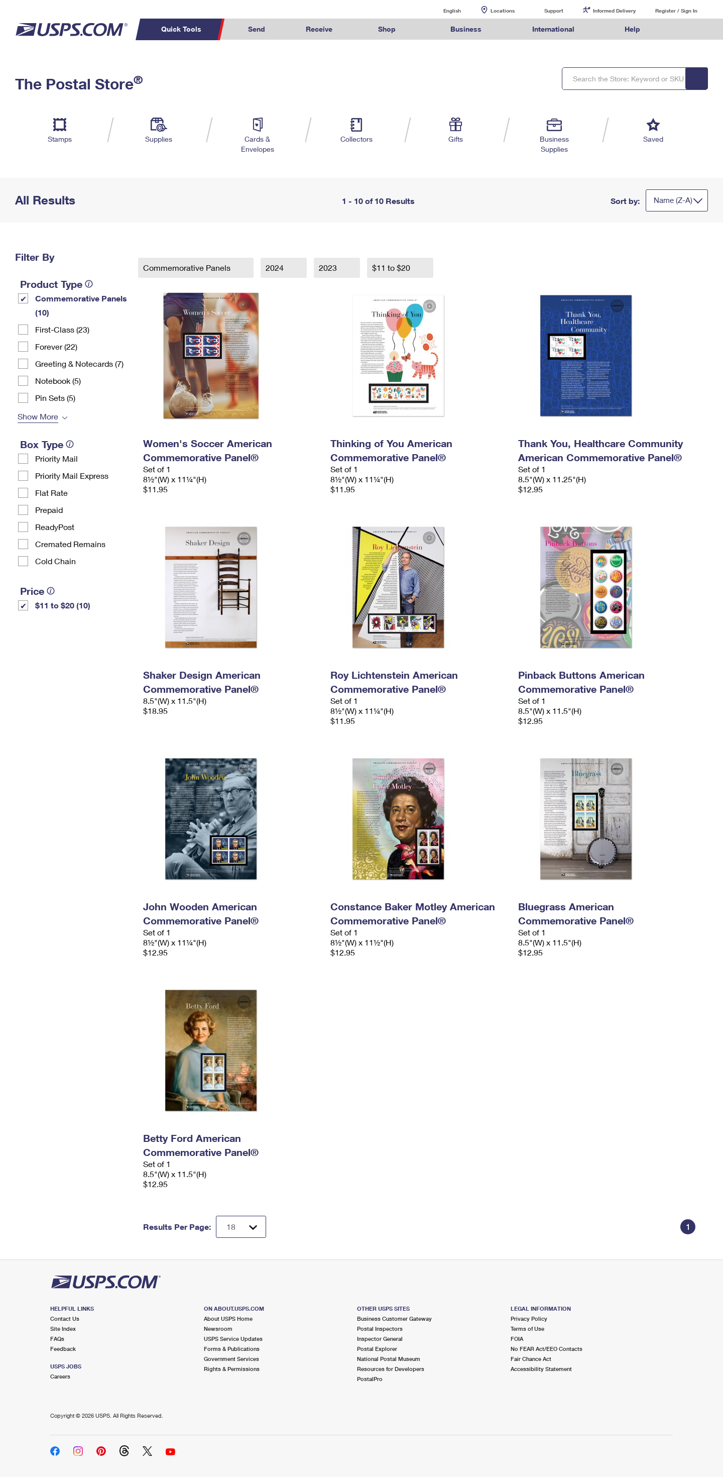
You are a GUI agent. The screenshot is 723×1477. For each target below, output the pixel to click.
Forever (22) (56, 346)
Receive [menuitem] (319, 29)
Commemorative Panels (187, 267)
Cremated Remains (70, 544)
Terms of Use (527, 1328)
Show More (38, 416)
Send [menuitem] (256, 29)
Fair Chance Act (531, 1358)
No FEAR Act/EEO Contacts (546, 1348)
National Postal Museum (388, 1358)
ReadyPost (54, 527)
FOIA (517, 1338)
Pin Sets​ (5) (55, 397)
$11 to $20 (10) (62, 605)
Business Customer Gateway (394, 1318)
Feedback (63, 1348)
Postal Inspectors (380, 1328)
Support (553, 11)
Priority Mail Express (71, 475)
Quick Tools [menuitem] (181, 29)
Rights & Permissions (232, 1368)
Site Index (63, 1328)
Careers (60, 1376)
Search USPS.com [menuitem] (679, 29)
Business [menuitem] (465, 29)
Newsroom (218, 1328)
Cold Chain (55, 561)
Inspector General (380, 1338)
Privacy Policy (529, 1318)
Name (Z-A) (673, 199)
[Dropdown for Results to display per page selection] (241, 1227)
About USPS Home (228, 1318)
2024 (276, 267)
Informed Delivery (614, 11)
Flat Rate (51, 492)
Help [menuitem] (632, 29)
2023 (329, 267)
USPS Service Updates (233, 1338)
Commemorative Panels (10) (81, 305)
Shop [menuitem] (387, 29)
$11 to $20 (392, 267)
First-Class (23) (62, 329)
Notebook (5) (58, 380)
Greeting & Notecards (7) (79, 363)
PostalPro (370, 1379)
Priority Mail (56, 458)
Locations (503, 11)
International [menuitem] (553, 29)
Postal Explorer (377, 1348)
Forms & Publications (232, 1348)
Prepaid (49, 509)
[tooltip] (89, 284)
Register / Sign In (676, 11)
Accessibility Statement (541, 1368)
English (442, 10)
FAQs (57, 1338)
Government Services (231, 1358)
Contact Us (64, 1318)
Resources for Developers (390, 1368)
